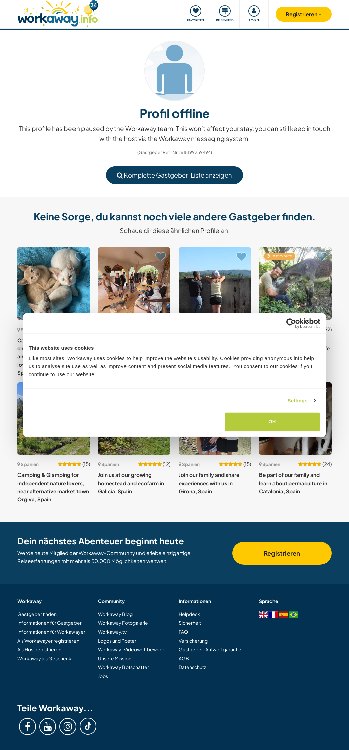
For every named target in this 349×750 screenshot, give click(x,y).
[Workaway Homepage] (57, 12)
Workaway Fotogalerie (123, 623)
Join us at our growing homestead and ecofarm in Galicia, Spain (131, 482)
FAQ (183, 632)
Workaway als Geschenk (44, 658)
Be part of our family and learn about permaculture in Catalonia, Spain (293, 482)
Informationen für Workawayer (51, 632)
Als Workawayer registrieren (48, 641)
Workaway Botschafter (123, 667)
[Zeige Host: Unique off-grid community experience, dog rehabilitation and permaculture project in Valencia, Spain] (134, 283)
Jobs (103, 676)
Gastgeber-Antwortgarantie (210, 649)
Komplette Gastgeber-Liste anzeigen (174, 175)
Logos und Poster (117, 641)
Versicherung (193, 641)
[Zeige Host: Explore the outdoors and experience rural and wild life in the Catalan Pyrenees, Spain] (295, 283)
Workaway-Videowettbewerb (131, 649)
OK (272, 421)
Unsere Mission (114, 658)
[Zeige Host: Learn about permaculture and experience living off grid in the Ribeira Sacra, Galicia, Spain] (215, 283)
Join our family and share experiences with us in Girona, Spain (209, 482)
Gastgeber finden (37, 614)
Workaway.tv (112, 632)
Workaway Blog (115, 614)
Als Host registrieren (39, 649)
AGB (184, 658)
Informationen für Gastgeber (49, 623)
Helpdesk (189, 614)
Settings (298, 400)
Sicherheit (190, 623)
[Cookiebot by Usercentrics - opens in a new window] (291, 323)
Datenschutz (192, 667)
